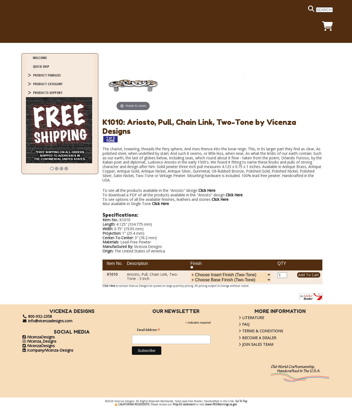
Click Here (206, 190)
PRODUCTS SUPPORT (48, 92)
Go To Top (241, 401)
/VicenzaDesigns (39, 336)
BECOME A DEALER (253, 337)
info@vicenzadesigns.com (48, 320)
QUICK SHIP (41, 66)
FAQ (240, 324)
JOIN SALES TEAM (252, 344)
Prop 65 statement (184, 404)
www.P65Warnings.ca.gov (221, 404)
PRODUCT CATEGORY (48, 83)
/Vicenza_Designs (39, 341)
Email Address (148, 330)
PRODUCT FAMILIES (47, 75)
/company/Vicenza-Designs (48, 350)
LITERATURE (247, 317)
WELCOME (40, 57)
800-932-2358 (40, 316)
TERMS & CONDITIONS (257, 330)
